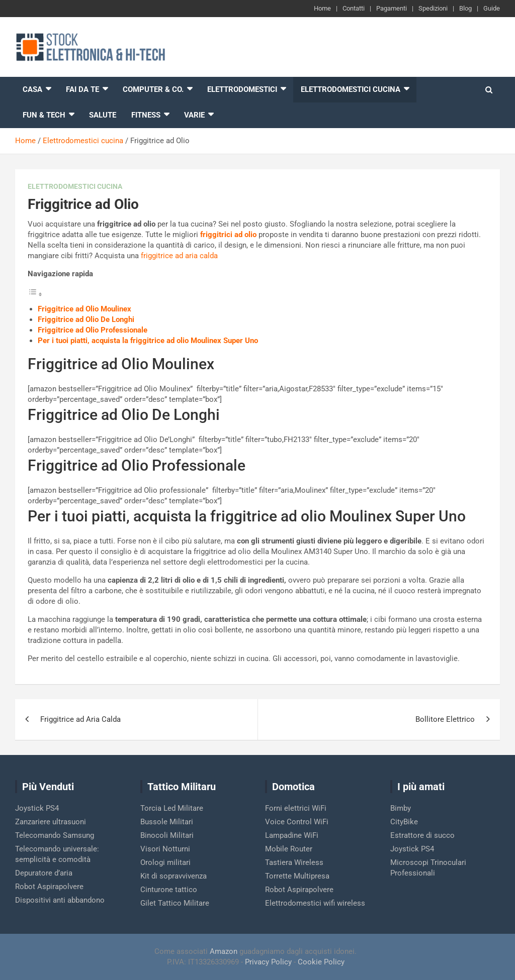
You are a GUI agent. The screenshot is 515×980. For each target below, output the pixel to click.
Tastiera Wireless (294, 862)
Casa (32, 89)
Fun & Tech (44, 115)
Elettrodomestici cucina (350, 89)
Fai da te (82, 89)
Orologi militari (165, 862)
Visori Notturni (165, 848)
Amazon (223, 951)
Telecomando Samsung (54, 835)
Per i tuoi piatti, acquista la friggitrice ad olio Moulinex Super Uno (148, 340)
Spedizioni (433, 8)
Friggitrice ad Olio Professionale (92, 330)
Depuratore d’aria (43, 873)
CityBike (404, 821)
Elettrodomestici (242, 89)
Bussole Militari (166, 821)
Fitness (145, 115)
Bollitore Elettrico (445, 719)
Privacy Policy (268, 961)
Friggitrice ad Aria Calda (80, 719)
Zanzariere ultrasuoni (50, 821)
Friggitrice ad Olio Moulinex (84, 308)
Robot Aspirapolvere (49, 886)
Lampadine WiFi (291, 835)
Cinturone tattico (168, 889)
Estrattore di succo (422, 835)
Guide (491, 8)
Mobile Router (288, 848)
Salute (102, 115)
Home (322, 8)
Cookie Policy (321, 961)
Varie (194, 115)
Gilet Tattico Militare (174, 903)
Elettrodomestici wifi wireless (315, 903)
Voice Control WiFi (296, 821)
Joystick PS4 (37, 808)
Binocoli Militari (167, 835)
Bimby (400, 808)
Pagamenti (391, 8)
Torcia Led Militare (171, 808)
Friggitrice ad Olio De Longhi (86, 319)
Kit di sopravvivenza (173, 876)
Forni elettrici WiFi (295, 808)
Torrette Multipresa (297, 876)
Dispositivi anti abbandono (60, 900)
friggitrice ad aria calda (179, 255)
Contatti (353, 8)
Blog (465, 8)
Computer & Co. (153, 89)
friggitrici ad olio (228, 234)
